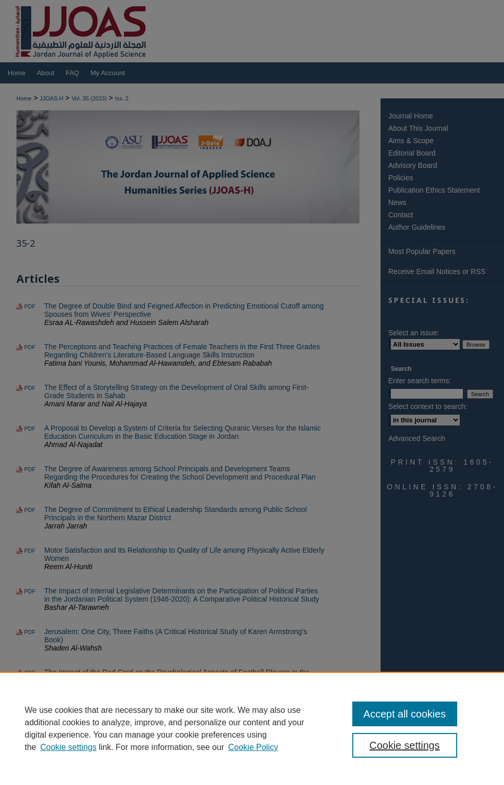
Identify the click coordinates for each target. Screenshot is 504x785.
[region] (252, 728)
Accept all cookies (405, 714)
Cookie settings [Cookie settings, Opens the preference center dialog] (404, 745)
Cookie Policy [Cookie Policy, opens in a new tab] (253, 747)
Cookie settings (68, 747)
